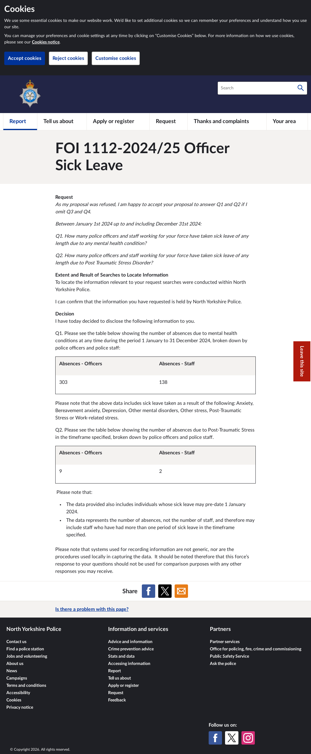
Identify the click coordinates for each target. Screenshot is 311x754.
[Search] (300, 88)
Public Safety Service (229, 656)
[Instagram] (248, 738)
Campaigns (16, 678)
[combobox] (262, 88)
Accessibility (18, 693)
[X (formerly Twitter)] (231, 738)
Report (114, 671)
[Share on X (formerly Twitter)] (165, 591)
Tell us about (119, 678)
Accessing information (129, 664)
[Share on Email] (181, 591)
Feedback (117, 700)
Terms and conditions (26, 685)
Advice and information (130, 642)
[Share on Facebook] (148, 591)
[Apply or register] (118, 121)
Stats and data (121, 656)
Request (115, 693)
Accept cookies (24, 58)
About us (14, 664)
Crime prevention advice (131, 649)
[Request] (168, 121)
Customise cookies (115, 58)
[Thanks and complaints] (227, 121)
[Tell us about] (62, 121)
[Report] (20, 121)
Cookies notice (46, 42)
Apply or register (123, 685)
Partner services (225, 642)
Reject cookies (68, 58)
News (11, 671)
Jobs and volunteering (26, 656)
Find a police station (25, 649)
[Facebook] (215, 738)
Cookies (13, 700)
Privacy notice (19, 707)
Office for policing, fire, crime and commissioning (255, 649)
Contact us (16, 642)
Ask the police (223, 664)
